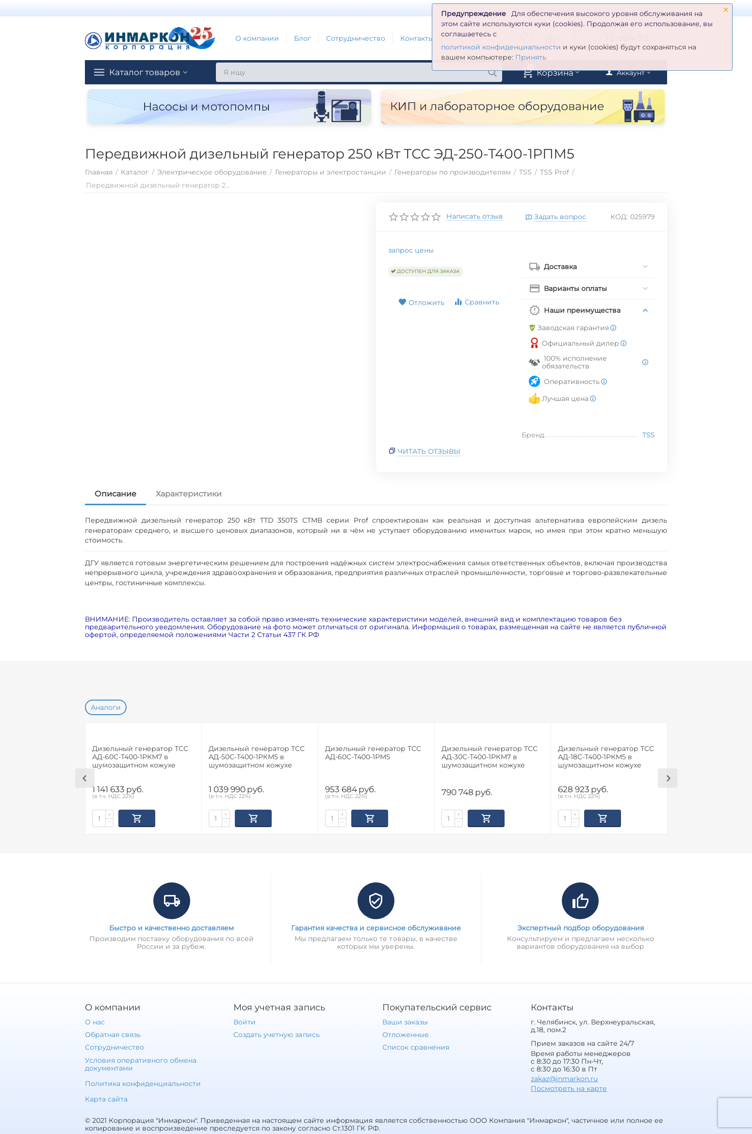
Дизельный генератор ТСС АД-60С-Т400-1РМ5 (373, 753)
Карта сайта (106, 1098)
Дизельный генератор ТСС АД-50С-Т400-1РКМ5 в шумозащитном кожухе (257, 757)
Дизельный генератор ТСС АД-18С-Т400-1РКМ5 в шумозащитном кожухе (606, 757)
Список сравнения (415, 1046)
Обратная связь (113, 1033)
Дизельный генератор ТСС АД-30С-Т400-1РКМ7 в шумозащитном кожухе (489, 757)
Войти (244, 1021)
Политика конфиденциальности (143, 1082)
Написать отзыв (474, 217)
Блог (302, 38)
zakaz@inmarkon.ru (564, 1077)
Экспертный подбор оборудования (580, 927)
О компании (257, 38)
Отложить (421, 302)
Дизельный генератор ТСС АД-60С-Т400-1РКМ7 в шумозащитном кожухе (140, 757)
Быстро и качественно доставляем (171, 927)
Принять (530, 57)
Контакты (417, 38)
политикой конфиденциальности (501, 47)
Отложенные (405, 1033)
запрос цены (411, 250)
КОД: (619, 216)
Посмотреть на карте (569, 1087)
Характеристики (189, 493)
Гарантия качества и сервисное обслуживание (376, 927)
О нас (95, 1021)
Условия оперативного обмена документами (140, 1063)
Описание (115, 493)
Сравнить (476, 301)
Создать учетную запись (276, 1033)
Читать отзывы (429, 451)
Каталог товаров (147, 72)
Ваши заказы (405, 1021)
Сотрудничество (355, 38)
